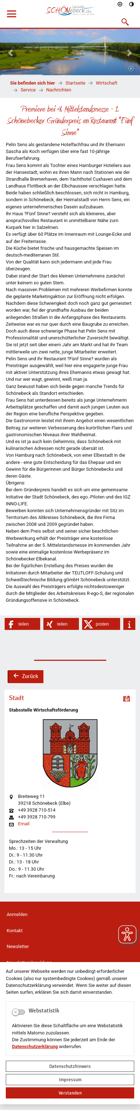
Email (24, 824)
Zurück (25, 677)
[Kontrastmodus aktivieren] (131, 4)
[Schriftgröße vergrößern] (120, 4)
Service (28, 89)
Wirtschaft (106, 83)
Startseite (75, 83)
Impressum (70, 1079)
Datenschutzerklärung (35, 1046)
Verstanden (70, 1093)
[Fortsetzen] (131, 69)
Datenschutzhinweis (70, 1066)
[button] (125, 22)
